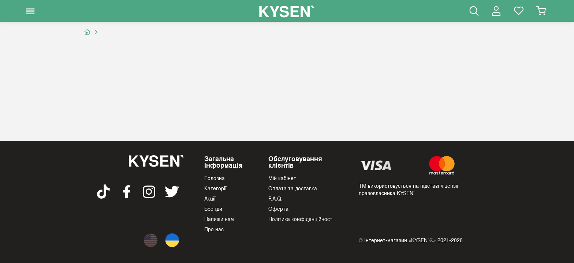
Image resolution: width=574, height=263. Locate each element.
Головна (214, 178)
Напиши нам (219, 218)
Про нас (214, 229)
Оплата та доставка (292, 188)
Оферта (278, 208)
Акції (210, 198)
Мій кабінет (282, 178)
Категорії (215, 188)
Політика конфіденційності (300, 218)
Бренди (213, 208)
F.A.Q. (275, 198)
